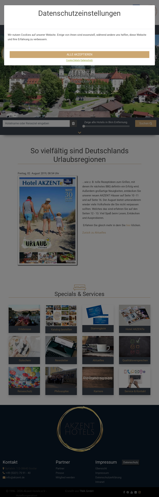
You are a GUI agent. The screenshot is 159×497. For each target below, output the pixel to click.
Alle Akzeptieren (79, 54)
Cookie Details (73, 60)
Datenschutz (86, 60)
